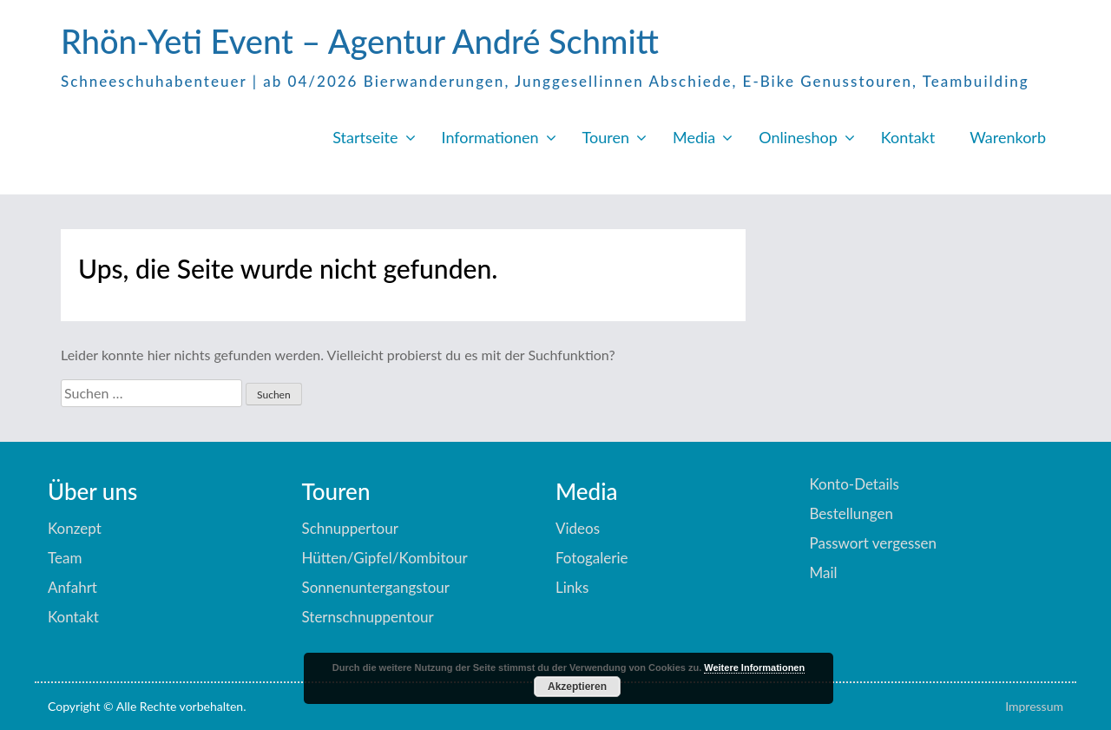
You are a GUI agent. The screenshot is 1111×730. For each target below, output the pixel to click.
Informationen (490, 137)
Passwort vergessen (873, 543)
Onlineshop (798, 137)
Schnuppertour (350, 528)
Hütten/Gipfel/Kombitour (385, 558)
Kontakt (908, 137)
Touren (605, 137)
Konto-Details (854, 484)
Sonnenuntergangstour (376, 587)
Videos (578, 528)
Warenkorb (1008, 137)
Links (572, 587)
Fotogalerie (592, 558)
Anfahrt (72, 587)
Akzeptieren (577, 687)
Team (65, 558)
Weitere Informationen (754, 667)
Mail (824, 572)
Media (694, 137)
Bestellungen (851, 513)
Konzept (75, 528)
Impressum (1034, 706)
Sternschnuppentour (368, 617)
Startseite (365, 137)
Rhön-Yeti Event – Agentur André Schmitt (360, 41)
